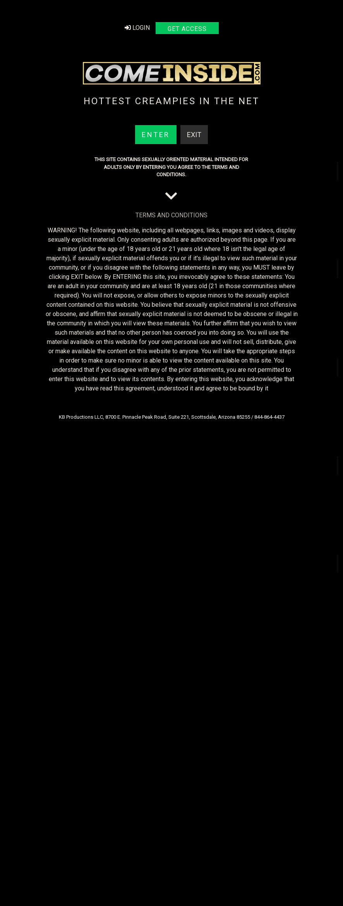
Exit (194, 134)
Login (137, 27)
